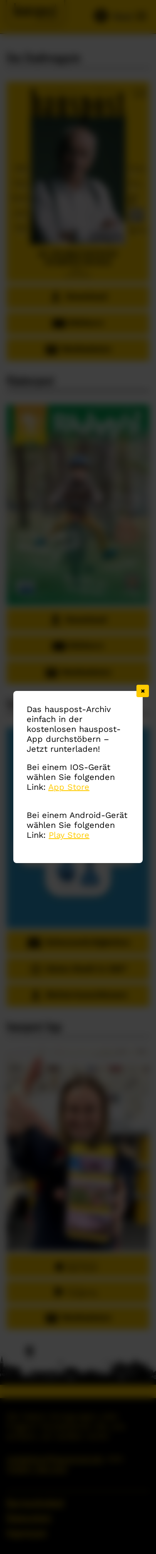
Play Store (69, 835)
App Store (68, 787)
